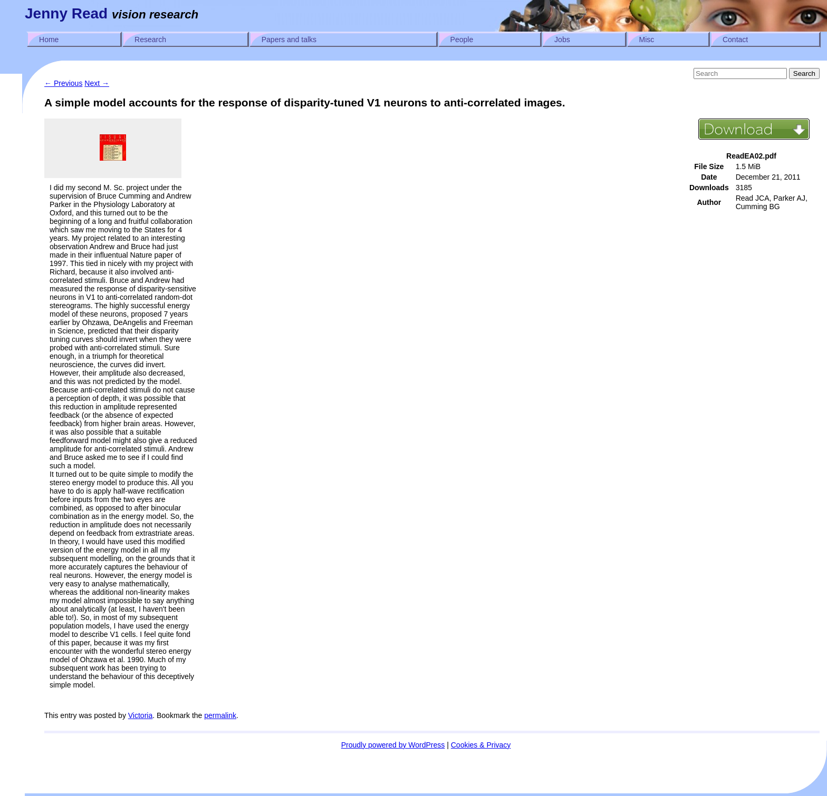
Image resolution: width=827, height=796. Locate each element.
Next (96, 83)
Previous (63, 83)
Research (150, 39)
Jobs (562, 39)
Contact (735, 39)
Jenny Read (66, 13)
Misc (647, 39)
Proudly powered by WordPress (393, 745)
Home (49, 39)
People (462, 39)
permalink (220, 715)
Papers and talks (289, 39)
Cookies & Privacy (481, 745)
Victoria (140, 715)
